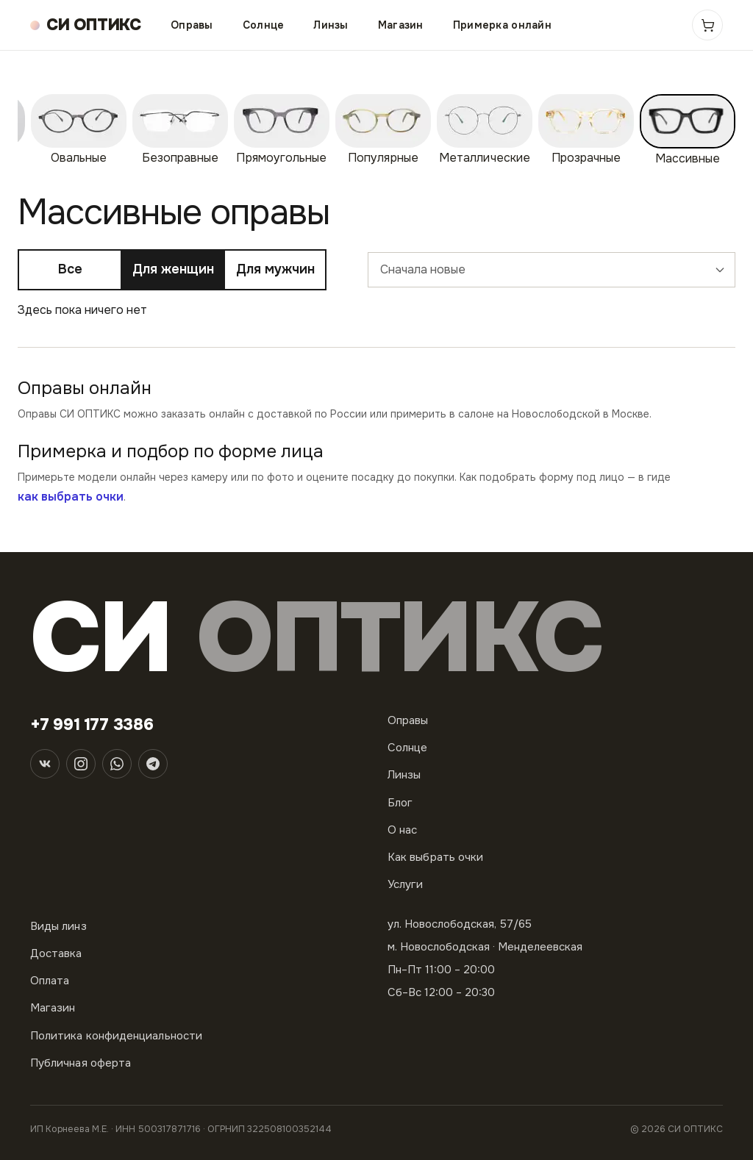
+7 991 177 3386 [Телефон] (92, 725)
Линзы (330, 25)
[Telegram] (153, 763)
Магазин (401, 25)
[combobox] (551, 269)
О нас (402, 830)
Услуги (405, 884)
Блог (400, 802)
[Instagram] (81, 763)
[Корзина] (707, 25)
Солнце (264, 25)
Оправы (192, 25)
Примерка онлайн (502, 25)
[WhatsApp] (117, 763)
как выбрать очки (71, 496)
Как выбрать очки (435, 857)
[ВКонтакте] (45, 763)
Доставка (56, 953)
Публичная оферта (80, 1063)
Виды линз (58, 926)
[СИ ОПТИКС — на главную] (85, 25)
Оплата (49, 980)
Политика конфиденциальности (116, 1035)
